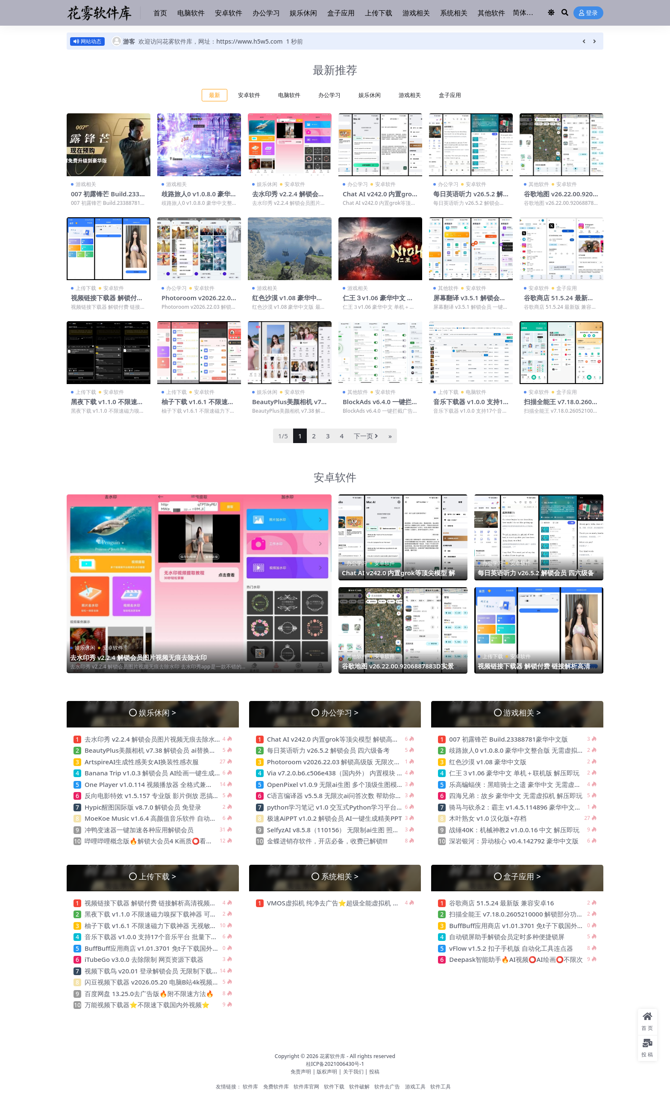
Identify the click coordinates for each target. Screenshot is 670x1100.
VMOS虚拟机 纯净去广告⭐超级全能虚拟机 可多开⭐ (343, 902)
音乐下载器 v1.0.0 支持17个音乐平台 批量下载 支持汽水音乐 (171, 935)
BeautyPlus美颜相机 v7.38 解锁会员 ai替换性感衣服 (161, 749)
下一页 (366, 435)
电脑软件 (289, 95)
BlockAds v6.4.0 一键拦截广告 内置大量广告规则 (379, 405)
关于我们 (354, 1070)
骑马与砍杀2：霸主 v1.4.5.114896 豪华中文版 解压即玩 (528, 806)
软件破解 (359, 1085)
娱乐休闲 (370, 95)
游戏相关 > (522, 711)
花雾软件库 (332, 1055)
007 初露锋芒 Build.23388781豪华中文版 (107, 197)
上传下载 (86, 287)
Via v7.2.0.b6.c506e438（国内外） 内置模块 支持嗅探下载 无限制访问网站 (374, 772)
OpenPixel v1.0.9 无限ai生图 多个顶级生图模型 (335, 783)
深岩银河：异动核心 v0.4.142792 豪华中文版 (514, 840)
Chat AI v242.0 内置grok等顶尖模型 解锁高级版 (380, 197)
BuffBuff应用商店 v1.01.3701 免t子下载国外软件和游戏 (165, 947)
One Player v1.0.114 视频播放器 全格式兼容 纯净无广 (162, 783)
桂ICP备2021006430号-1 (335, 1063)
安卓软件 (249, 95)
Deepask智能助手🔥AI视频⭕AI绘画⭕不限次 (516, 958)
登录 (588, 13)
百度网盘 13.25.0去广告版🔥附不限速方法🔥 (149, 992)
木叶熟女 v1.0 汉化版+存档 (487, 817)
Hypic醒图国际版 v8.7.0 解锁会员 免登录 (143, 806)
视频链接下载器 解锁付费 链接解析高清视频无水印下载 (537, 669)
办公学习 (329, 95)
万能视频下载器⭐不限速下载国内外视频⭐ (149, 1003)
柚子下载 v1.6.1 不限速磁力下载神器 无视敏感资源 (198, 405)
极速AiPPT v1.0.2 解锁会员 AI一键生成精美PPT (334, 817)
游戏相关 (410, 95)
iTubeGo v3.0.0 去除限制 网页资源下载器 (144, 958)
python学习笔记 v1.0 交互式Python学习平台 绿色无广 (345, 806)
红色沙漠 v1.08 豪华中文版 (287, 301)
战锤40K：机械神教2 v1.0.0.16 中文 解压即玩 (514, 829)
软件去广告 (387, 1085)
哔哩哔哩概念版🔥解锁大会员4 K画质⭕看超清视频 (158, 840)
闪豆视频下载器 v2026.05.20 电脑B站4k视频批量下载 (161, 981)
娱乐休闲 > (157, 711)
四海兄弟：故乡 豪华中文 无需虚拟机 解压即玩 (515, 794)
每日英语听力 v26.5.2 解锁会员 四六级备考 (468, 197)
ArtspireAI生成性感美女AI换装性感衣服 (142, 761)
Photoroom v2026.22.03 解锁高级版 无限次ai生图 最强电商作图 (360, 761)
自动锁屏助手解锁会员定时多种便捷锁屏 (506, 935)
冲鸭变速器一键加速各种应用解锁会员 (139, 829)
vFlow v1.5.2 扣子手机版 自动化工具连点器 (511, 947)
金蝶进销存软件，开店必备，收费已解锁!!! (327, 840)
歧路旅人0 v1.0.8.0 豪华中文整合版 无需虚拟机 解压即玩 (530, 749)
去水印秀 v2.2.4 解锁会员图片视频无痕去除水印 (288, 197)
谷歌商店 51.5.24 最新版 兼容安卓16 (559, 301)
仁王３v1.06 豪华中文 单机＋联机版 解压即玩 (378, 301)
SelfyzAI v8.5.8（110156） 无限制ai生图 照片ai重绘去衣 (348, 829)
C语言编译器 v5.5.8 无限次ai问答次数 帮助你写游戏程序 (347, 794)
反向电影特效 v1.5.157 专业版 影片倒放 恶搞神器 (155, 794)
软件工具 (440, 1085)
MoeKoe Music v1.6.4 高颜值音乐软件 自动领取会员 (160, 817)
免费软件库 (276, 1085)
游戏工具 (415, 1085)
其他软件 (539, 184)
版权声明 (327, 1070)
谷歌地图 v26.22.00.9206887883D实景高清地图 (560, 197)
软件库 (250, 1085)
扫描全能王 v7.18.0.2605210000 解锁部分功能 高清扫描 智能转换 (543, 913)
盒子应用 (450, 95)
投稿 (374, 1070)
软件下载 (334, 1085)
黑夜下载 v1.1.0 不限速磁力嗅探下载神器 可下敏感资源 (163, 913)
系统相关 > (340, 875)
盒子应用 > (522, 875)
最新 (214, 95)
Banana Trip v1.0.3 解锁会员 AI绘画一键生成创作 (156, 772)
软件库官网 (306, 1085)
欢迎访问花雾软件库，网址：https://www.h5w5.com (210, 41)
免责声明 (301, 1070)
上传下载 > (157, 875)
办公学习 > (340, 711)
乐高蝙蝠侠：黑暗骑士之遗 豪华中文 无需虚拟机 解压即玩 (533, 783)
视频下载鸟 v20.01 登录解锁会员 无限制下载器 (151, 970)
